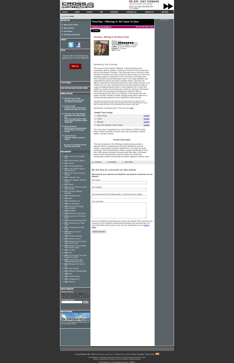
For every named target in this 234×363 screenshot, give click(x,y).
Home (72, 16)
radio (76, 12)
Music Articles (69, 28)
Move (68, 198)
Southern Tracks (72, 276)
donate (164, 12)
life (100, 12)
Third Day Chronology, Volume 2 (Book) (73, 207)
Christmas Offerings (73, 236)
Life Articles (68, 31)
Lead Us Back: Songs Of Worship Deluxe (74, 169)
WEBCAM (140, 4)
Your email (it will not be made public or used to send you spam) (117, 194)
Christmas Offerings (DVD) (75, 220)
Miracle (69, 184)
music (89, 12)
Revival (69, 163)
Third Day (69, 282)
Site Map (141, 354)
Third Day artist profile (72, 34)
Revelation (70, 211)
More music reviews (71, 25)
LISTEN (132, 4)
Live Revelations (72, 204)
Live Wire (69, 250)
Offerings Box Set (72, 196)
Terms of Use (149, 354)
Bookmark (111, 162)
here (131, 108)
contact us (130, 12)
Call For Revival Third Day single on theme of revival (74, 137)
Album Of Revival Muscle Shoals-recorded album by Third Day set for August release (75, 129)
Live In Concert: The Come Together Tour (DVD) (75, 256)
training (113, 12)
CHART (149, 4)
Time (68, 274)
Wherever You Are (72, 239)
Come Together (71, 268)
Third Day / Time (72, 177)
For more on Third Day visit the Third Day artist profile (75, 145)
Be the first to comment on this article (114, 169)
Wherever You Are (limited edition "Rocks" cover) (75, 246)
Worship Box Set (72, 201)
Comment (96, 162)
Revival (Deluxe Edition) (74, 161)
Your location (97, 187)
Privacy (134, 354)
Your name (96, 180)
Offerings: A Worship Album (75, 271)
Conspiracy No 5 (72, 279)
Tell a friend (127, 162)
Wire (68, 253)
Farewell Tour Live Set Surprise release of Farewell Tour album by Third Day (74, 100)
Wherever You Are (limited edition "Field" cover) (75, 242)
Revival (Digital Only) (73, 166)
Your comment (97, 201)
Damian (135, 8)
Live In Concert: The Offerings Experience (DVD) (73, 260)
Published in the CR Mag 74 (101, 27)
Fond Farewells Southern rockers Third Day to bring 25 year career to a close (75, 107)
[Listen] (147, 116)
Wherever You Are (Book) (75, 213)
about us (149, 12)
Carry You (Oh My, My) (145, 6)
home (64, 12)
